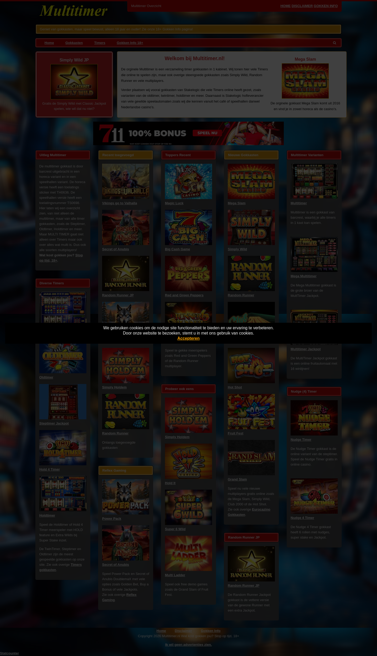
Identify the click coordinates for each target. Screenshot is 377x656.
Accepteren (189, 338)
